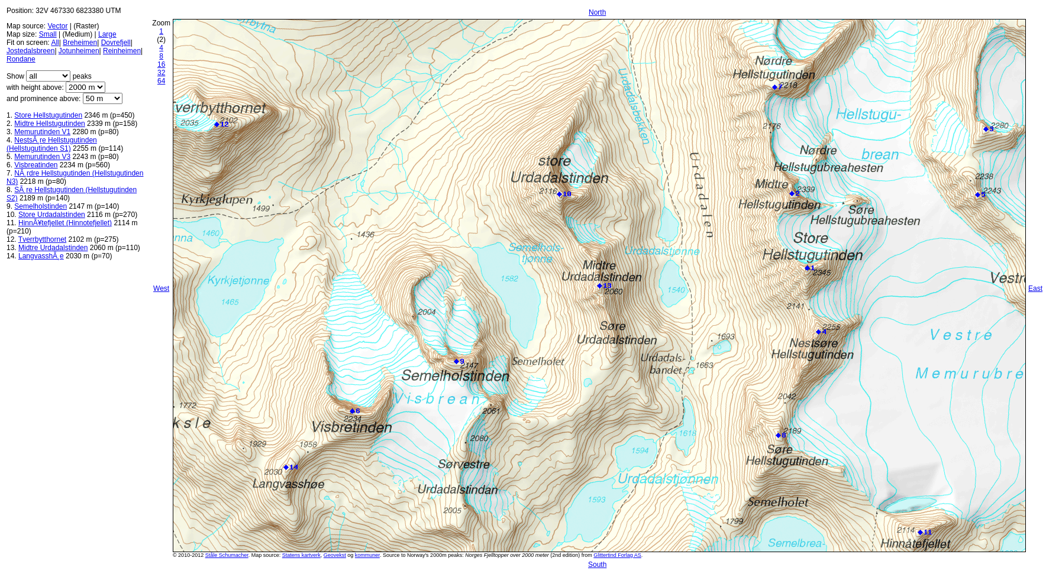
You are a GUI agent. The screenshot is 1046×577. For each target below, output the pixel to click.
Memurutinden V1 (42, 132)
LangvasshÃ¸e (41, 256)
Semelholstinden (40, 206)
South (597, 564)
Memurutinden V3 (42, 157)
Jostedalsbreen (30, 51)
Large (107, 34)
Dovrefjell (116, 42)
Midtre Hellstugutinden (49, 123)
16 (161, 64)
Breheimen (80, 42)
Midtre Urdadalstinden (53, 248)
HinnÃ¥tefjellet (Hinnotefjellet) (65, 223)
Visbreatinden (35, 165)
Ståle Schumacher (226, 555)
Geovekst (335, 555)
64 (161, 81)
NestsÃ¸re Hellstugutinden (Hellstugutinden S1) (52, 144)
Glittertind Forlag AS (617, 555)
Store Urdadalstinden (51, 214)
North (597, 12)
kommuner (367, 555)
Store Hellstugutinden (48, 115)
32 (161, 73)
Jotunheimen (79, 51)
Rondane (21, 59)
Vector (57, 26)
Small (48, 34)
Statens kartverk (301, 555)
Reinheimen (122, 51)
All (55, 42)
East (1035, 288)
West (161, 288)
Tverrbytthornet (42, 239)
